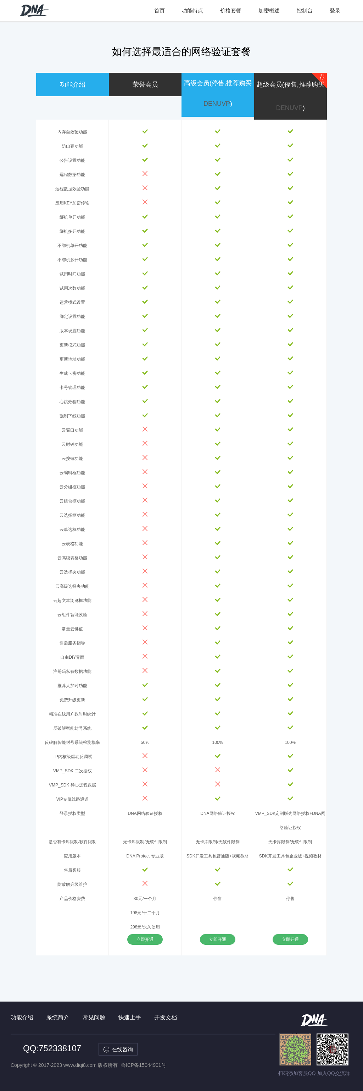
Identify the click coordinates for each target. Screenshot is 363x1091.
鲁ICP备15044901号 (143, 1065)
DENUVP (216, 103)
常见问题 (94, 1017)
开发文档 (165, 1017)
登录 (335, 10)
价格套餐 (230, 10)
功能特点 (192, 10)
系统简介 (57, 1017)
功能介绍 (22, 1017)
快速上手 (129, 1017)
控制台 (305, 10)
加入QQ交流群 (333, 1073)
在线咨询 (122, 1049)
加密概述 (269, 10)
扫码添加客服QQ (297, 1073)
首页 (159, 10)
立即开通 (144, 939)
